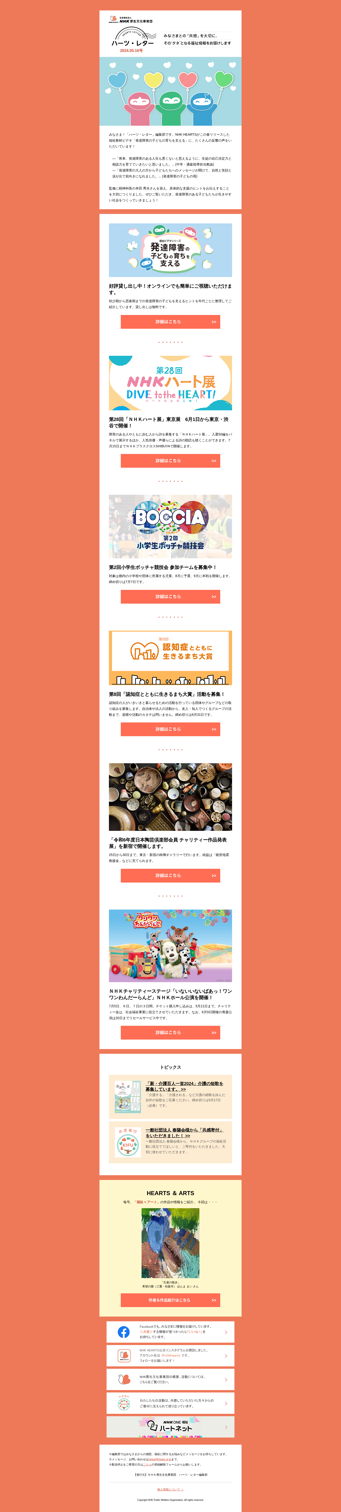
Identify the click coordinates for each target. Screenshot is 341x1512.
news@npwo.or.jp (160, 1459)
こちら (147, 1464)
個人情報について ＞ (170, 1489)
